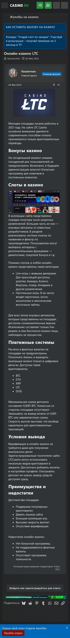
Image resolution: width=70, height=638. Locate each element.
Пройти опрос (13, 633)
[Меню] (4, 5)
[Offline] (16, 75)
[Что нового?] (56, 5)
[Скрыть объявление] (66, 628)
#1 (58, 84)
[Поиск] (64, 5)
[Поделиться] (53, 85)
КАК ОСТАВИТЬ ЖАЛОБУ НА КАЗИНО (30, 27)
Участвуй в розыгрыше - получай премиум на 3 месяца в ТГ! (34, 41)
